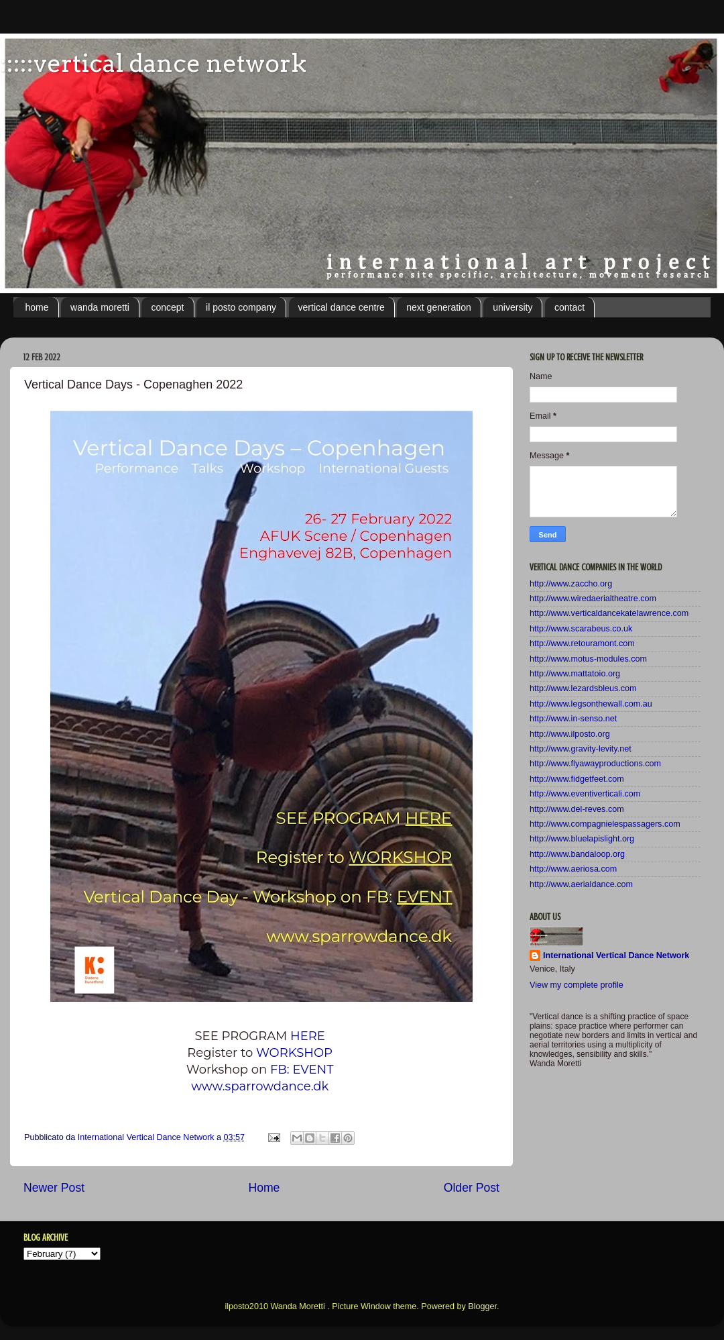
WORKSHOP (294, 1052)
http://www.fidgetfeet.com (577, 779)
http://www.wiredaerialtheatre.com (593, 598)
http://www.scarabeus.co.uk (581, 628)
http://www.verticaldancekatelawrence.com (609, 613)
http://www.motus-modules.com (588, 659)
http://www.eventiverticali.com (585, 793)
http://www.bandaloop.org (577, 854)
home (37, 307)
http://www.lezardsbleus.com (583, 688)
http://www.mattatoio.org (575, 673)
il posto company (241, 307)
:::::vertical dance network (153, 63)
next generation (438, 307)
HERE (309, 1036)
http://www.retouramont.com (582, 643)
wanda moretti (99, 307)
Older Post (471, 1187)
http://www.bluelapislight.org (582, 838)
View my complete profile (576, 985)
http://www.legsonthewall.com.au (591, 704)
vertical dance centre (341, 307)
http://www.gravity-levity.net (580, 749)
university (512, 307)
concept (167, 307)
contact (569, 307)
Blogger (482, 1306)
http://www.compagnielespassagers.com (605, 824)
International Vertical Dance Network (616, 955)
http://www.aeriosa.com (573, 869)
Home (264, 1187)
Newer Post (53, 1187)
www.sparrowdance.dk (261, 1086)
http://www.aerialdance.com (581, 884)
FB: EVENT (303, 1069)
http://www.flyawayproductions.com (595, 763)
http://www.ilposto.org (570, 734)
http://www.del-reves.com (577, 809)
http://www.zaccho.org (571, 583)
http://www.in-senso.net (573, 718)
